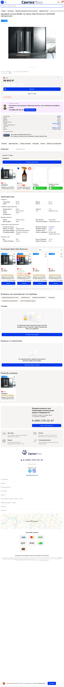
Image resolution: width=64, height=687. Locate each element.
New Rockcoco (57, 123)
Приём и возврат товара (8, 503)
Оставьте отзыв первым (32, 334)
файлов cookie (41, 683)
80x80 (59, 116)
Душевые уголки (25, 297)
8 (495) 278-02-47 (16, 110)
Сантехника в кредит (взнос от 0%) (12, 499)
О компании (4, 479)
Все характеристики (8, 131)
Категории (36, 143)
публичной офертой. (44, 560)
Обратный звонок (30, 110)
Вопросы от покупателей (54, 143)
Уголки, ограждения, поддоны (27, 301)
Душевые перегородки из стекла (10, 297)
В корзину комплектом (32, 162)
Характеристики (13, 143)
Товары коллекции (25, 143)
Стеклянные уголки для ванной (9, 301)
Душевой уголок (56, 128)
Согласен (51, 683)
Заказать (19, 89)
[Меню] (2, 2)
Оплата (3, 495)
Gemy (59, 122)
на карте (35, 521)
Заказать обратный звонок (46, 425)
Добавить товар (39, 188)
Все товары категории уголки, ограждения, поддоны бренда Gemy (29, 136)
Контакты (4, 510)
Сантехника (51, 297)
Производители (6, 487)
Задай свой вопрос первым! (32, 365)
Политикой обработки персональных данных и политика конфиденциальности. (32, 558)
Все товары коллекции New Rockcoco (21, 134)
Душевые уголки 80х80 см (39, 297)
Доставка (4, 491)
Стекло (51, 228)
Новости (3, 506)
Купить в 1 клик (32, 94)
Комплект (4, 143)
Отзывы (43, 143)
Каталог (3, 483)
